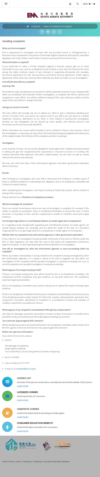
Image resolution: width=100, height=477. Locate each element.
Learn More (22, 386)
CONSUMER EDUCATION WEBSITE (35, 422)
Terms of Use (8, 461)
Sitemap (37, 461)
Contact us (27, 461)
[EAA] (50, 15)
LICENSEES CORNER (27, 392)
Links (18, 461)
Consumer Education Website (56, 461)
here (15, 197)
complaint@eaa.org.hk (26, 368)
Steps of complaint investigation (58, 26)
